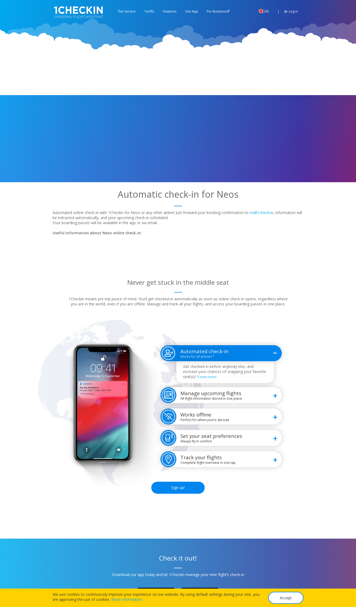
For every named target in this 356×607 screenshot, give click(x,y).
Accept (286, 597)
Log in (290, 11)
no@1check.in (261, 212)
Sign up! (178, 487)
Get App (191, 11)
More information (126, 599)
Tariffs (149, 11)
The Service (126, 11)
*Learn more (207, 377)
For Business (216, 11)
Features (169, 11)
